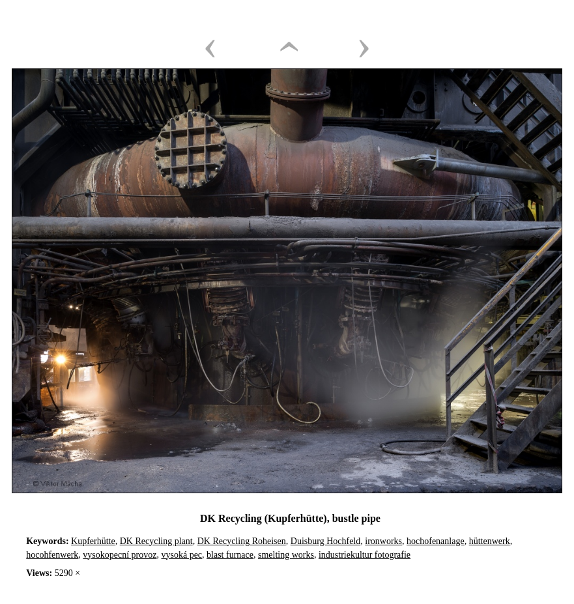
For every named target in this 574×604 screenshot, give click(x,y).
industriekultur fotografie (364, 555)
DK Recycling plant (156, 541)
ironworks (383, 541)
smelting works (286, 555)
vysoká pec (181, 555)
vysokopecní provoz (119, 555)
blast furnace (230, 555)
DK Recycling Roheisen (241, 541)
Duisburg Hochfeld (325, 541)
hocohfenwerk (52, 555)
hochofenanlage (436, 541)
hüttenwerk (489, 541)
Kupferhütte (93, 541)
